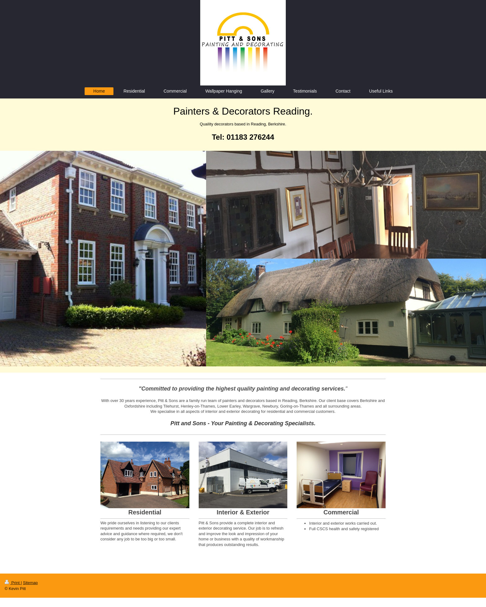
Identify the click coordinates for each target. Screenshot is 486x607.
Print (13, 582)
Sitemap (30, 582)
